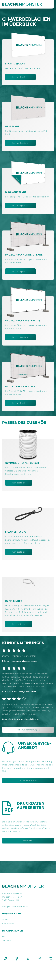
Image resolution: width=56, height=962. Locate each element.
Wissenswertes (8, 923)
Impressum (6, 940)
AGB (3, 936)
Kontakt (5, 919)
